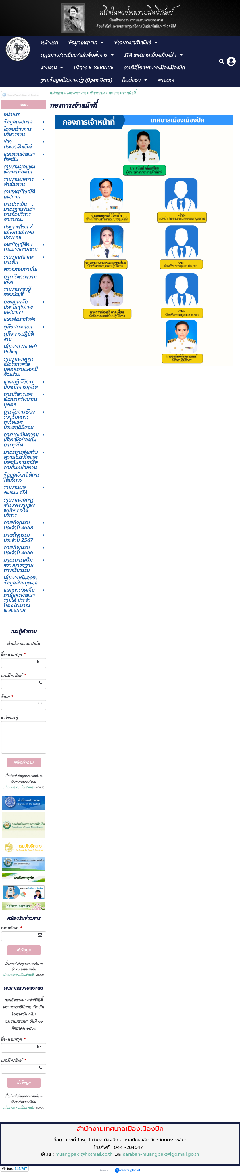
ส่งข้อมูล (24, 950)
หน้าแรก (56, 92)
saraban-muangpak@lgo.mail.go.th (161, 1154)
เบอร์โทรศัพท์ (13, 675)
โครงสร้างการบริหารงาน (86, 92)
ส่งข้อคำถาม (24, 762)
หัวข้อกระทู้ (9, 717)
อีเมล (7, 696)
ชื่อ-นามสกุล (13, 654)
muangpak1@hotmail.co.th (84, 1154)
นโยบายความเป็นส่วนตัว (19, 787)
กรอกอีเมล (11, 927)
